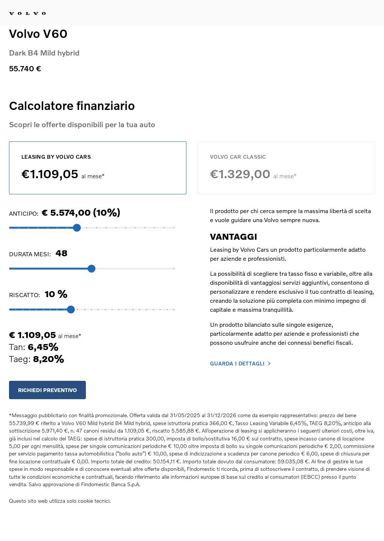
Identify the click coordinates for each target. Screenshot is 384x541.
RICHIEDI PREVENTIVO (47, 390)
